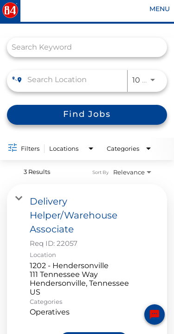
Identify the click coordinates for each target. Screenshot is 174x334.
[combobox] (82, 47)
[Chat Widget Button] (154, 314)
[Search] (87, 115)
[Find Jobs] (87, 115)
